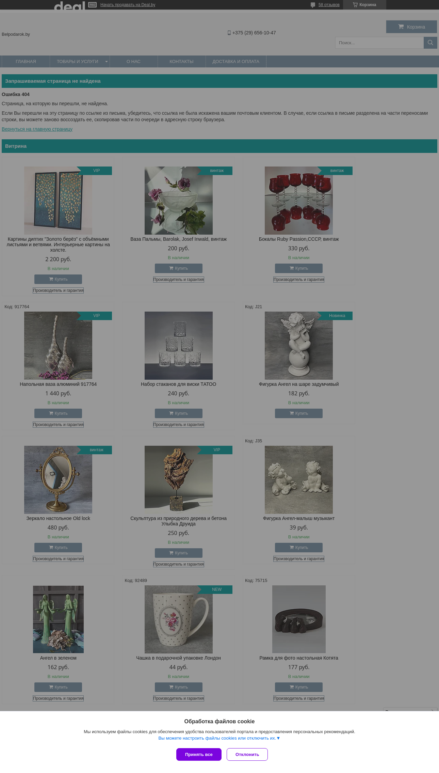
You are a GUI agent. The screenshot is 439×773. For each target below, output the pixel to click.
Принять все (199, 754)
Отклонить (249, 754)
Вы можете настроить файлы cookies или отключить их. (217, 739)
